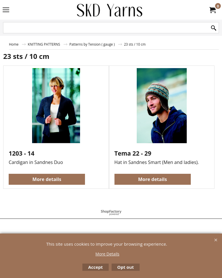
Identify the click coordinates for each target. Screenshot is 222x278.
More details (46, 179)
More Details (107, 254)
